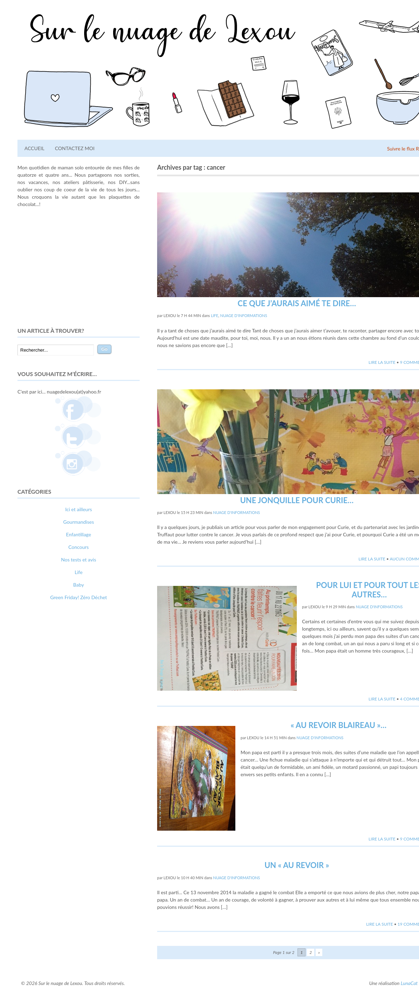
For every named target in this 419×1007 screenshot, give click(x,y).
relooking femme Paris (93, 723)
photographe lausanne (104, 731)
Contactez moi (74, 148)
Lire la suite (382, 362)
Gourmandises (78, 522)
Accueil (34, 148)
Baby (78, 585)
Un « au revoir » (296, 865)
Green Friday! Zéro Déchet (78, 597)
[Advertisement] (78, 267)
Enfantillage (78, 534)
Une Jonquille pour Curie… (297, 500)
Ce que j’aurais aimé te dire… (297, 303)
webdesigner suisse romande (48, 731)
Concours (78, 547)
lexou (169, 315)
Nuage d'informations (243, 315)
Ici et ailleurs (78, 509)
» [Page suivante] (319, 952)
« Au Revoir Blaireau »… (339, 725)
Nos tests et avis (78, 560)
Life (214, 315)
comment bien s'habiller (42, 723)
